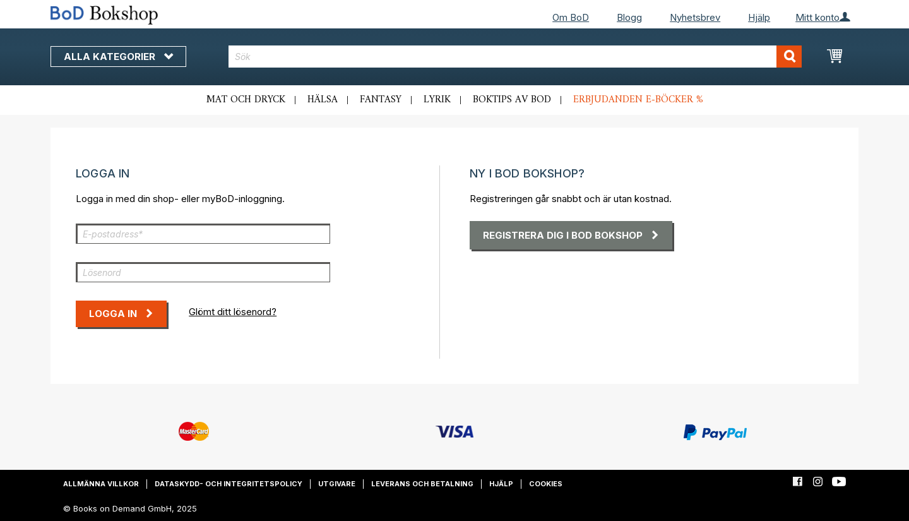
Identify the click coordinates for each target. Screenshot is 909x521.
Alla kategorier (118, 57)
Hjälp (759, 17)
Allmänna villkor (101, 483)
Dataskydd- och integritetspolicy (228, 483)
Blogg (629, 17)
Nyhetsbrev (695, 17)
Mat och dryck (245, 100)
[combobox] (515, 56)
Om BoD (570, 17)
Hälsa (322, 100)
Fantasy (380, 100)
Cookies (545, 483)
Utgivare (336, 483)
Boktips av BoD (512, 100)
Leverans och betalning (422, 483)
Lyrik (437, 100)
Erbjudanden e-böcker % (638, 100)
